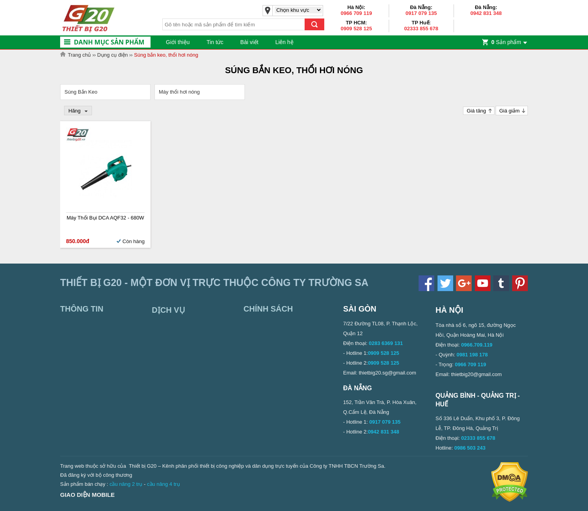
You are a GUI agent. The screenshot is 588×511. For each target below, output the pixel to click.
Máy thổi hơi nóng (179, 92)
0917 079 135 (421, 13)
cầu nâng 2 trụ (126, 484)
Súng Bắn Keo (80, 92)
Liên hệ (284, 42)
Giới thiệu (178, 42)
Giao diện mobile (87, 494)
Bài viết (249, 42)
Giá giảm (509, 111)
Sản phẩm (506, 42)
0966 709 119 (356, 13)
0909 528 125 (356, 28)
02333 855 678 (421, 28)
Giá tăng (476, 111)
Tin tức (215, 42)
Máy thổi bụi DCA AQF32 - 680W (105, 218)
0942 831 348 (486, 13)
